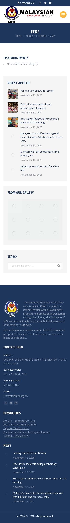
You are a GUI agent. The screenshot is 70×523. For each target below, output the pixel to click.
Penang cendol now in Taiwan (36, 90)
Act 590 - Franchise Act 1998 (19, 420)
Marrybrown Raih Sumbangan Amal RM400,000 (39, 153)
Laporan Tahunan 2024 (16, 435)
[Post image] (13, 94)
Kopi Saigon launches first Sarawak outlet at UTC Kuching (39, 120)
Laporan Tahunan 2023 (16, 428)
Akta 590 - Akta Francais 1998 (19, 424)
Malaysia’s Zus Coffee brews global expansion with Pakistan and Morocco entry (41, 137)
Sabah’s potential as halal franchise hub (39, 168)
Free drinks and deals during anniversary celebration (35, 106)
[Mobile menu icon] (63, 14)
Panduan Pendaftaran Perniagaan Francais (26, 432)
